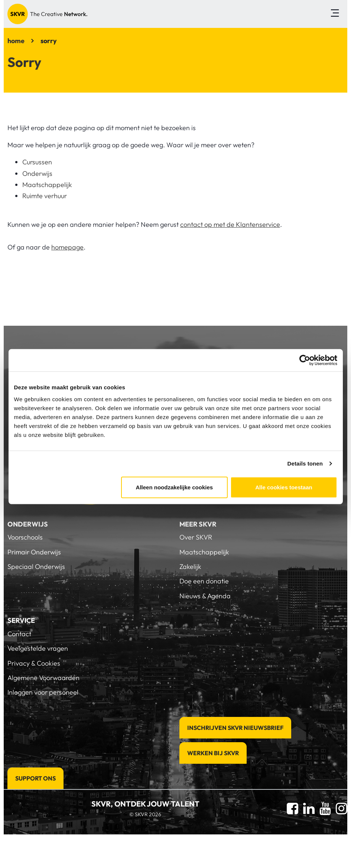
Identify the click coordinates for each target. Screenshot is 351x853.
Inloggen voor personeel (42, 692)
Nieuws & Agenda (205, 596)
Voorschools (25, 537)
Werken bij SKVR (213, 753)
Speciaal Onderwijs (36, 566)
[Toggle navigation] (335, 13)
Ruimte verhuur (44, 195)
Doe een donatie (204, 581)
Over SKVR (195, 537)
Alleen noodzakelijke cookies (174, 487)
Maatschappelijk (47, 184)
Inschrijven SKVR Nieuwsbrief (235, 727)
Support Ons (35, 778)
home (16, 40)
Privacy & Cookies (33, 663)
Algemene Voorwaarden (43, 677)
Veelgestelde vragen (37, 648)
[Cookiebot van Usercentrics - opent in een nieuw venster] (304, 360)
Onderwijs (37, 173)
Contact (19, 634)
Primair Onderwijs (34, 552)
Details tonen (305, 463)
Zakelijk (190, 566)
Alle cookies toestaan (283, 487)
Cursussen (37, 162)
